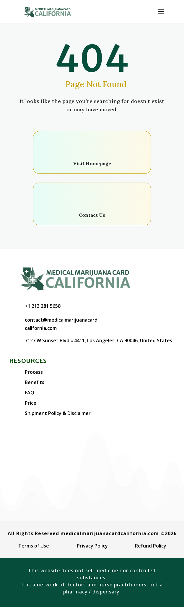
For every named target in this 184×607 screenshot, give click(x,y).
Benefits (34, 382)
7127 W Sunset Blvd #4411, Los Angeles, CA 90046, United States (98, 340)
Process (34, 372)
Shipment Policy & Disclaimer (58, 413)
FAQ (29, 392)
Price (30, 403)
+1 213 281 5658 (43, 306)
